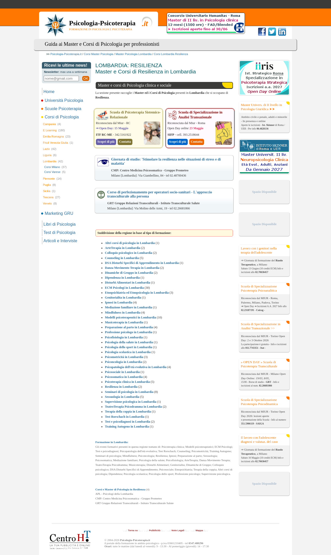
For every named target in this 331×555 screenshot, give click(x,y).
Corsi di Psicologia (60, 117)
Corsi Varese (54, 171)
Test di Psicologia (59, 232)
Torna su (133, 530)
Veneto (50, 203)
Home (49, 91)
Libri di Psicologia (59, 224)
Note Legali (177, 530)
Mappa (199, 530)
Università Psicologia (62, 100)
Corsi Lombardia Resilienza (171, 54)
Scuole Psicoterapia (61, 109)
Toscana (51, 197)
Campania (52, 124)
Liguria (50, 155)
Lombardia (53, 161)
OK (85, 78)
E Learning (54, 130)
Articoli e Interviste (60, 241)
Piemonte (52, 178)
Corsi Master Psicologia (98, 54)
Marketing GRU (57, 213)
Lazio (49, 148)
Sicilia (49, 191)
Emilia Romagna (56, 136)
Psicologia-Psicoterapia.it (66, 54)
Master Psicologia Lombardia (134, 54)
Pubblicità (154, 530)
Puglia (49, 184)
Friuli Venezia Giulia (58, 142)
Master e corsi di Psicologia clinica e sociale (134, 85)
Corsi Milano (55, 167)
